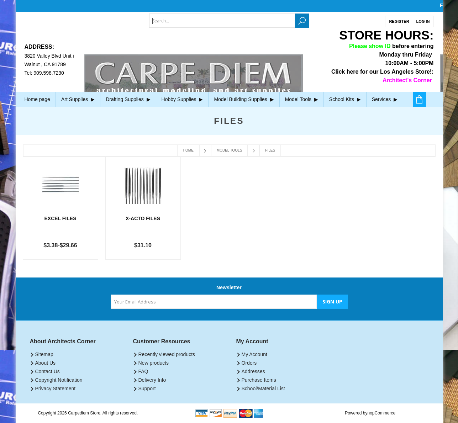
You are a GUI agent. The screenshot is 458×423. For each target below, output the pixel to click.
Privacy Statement (55, 388)
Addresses (253, 371)
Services (385, 99)
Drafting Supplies (128, 99)
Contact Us (47, 371)
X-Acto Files (143, 218)
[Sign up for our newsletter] (214, 302)
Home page (37, 99)
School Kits (345, 99)
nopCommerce (382, 413)
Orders (249, 363)
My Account (254, 354)
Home (188, 150)
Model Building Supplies (244, 99)
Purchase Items (259, 380)
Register (399, 21)
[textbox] (222, 21)
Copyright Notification (59, 380)
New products (153, 363)
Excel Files (60, 218)
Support (147, 388)
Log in (423, 21)
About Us (45, 363)
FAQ (143, 371)
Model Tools (301, 99)
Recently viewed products (166, 354)
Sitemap (44, 354)
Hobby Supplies (182, 99)
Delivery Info (152, 380)
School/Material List (263, 388)
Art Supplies (78, 99)
